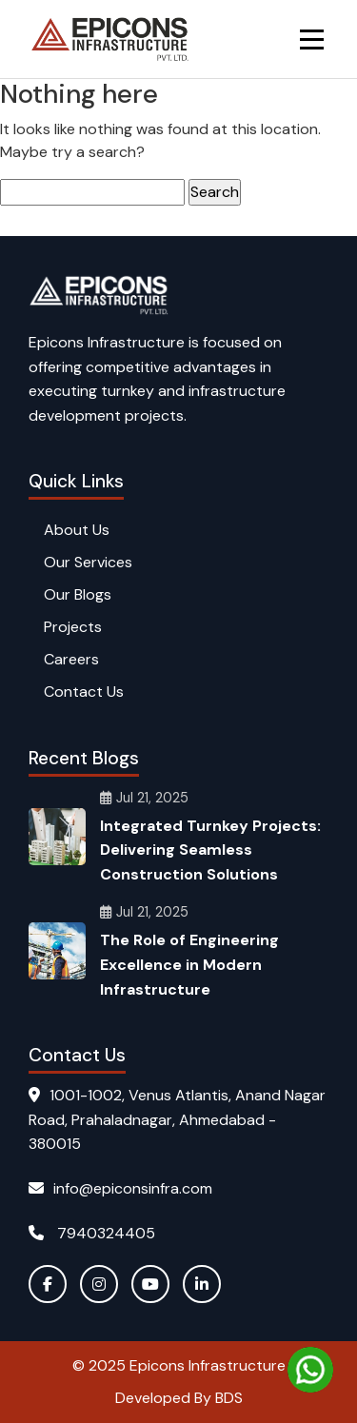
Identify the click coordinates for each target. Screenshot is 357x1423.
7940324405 (92, 1233)
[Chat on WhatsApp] (310, 1370)
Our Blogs (77, 594)
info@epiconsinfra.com (120, 1188)
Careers (71, 659)
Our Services (88, 562)
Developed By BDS (179, 1398)
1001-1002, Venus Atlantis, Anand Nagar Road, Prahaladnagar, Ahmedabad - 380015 (177, 1119)
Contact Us (84, 692)
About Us (76, 530)
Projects (73, 627)
